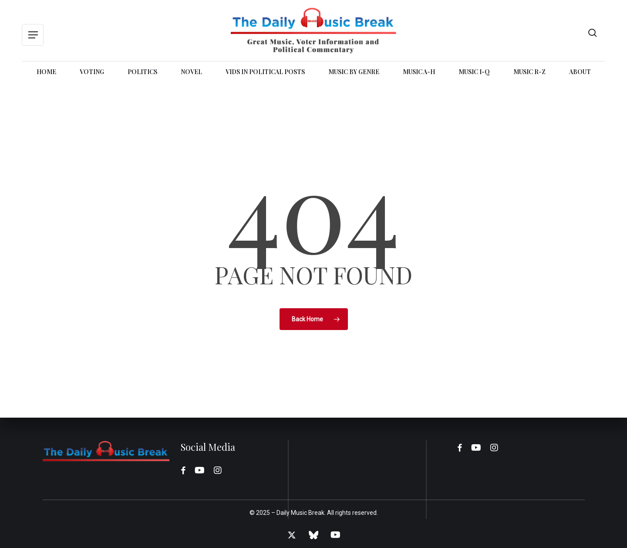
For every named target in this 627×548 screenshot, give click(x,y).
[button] (32, 35)
